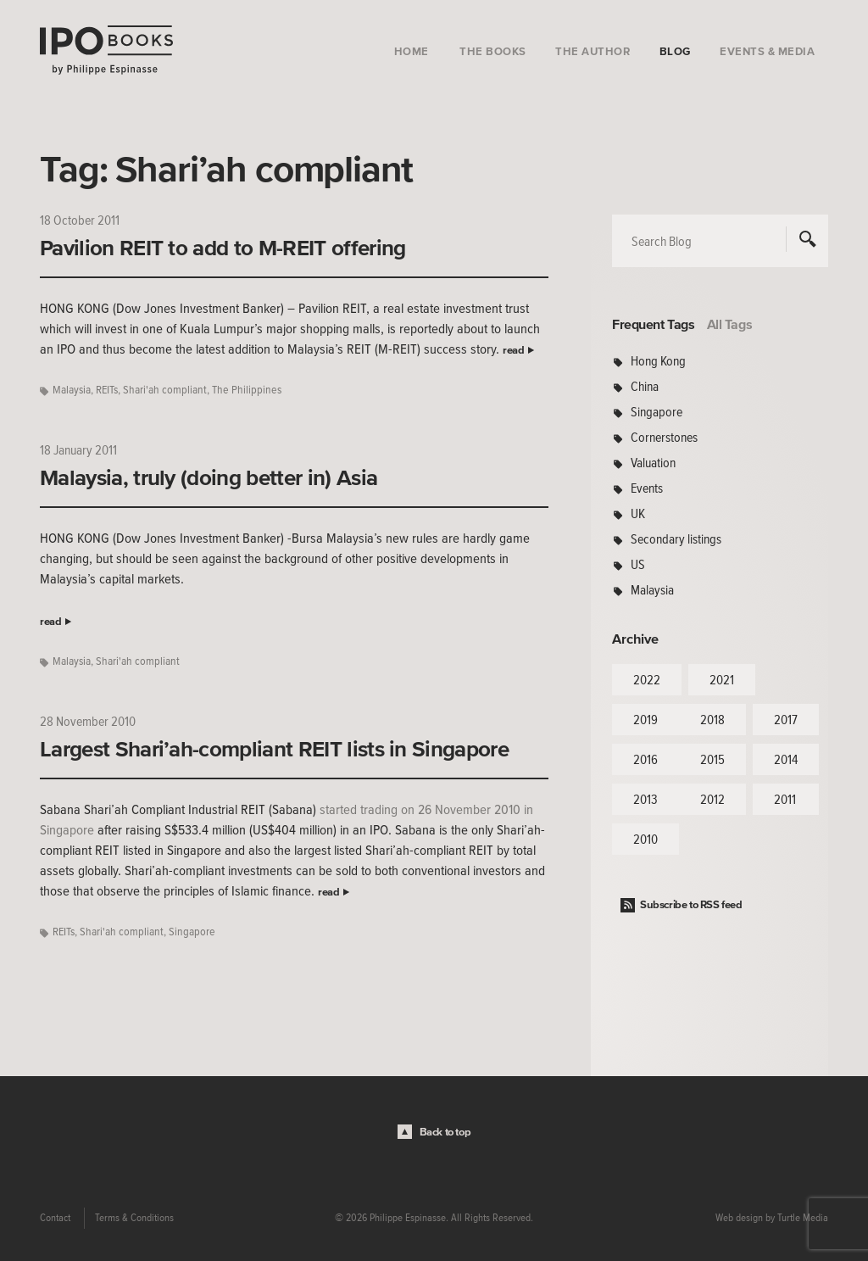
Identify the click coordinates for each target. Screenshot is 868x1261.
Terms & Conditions (134, 1218)
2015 (712, 759)
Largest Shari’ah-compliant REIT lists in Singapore (274, 749)
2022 (646, 679)
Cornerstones (664, 436)
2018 (712, 719)
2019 (645, 719)
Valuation (653, 462)
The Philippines (246, 389)
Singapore (192, 931)
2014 (786, 759)
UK (638, 513)
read (513, 349)
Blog (675, 51)
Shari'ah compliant (165, 389)
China (645, 385)
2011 (785, 798)
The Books (492, 51)
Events (647, 487)
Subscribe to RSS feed (691, 904)
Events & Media (767, 51)
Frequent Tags (653, 324)
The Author (592, 51)
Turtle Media (802, 1218)
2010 (645, 838)
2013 (645, 798)
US (638, 564)
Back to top (445, 1131)
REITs (107, 389)
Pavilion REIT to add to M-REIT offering (222, 247)
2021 (721, 679)
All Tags (730, 324)
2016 (645, 759)
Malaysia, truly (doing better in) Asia (208, 477)
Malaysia (72, 389)
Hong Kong (658, 360)
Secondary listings (676, 538)
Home (411, 51)
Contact (55, 1218)
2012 (712, 798)
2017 (786, 719)
